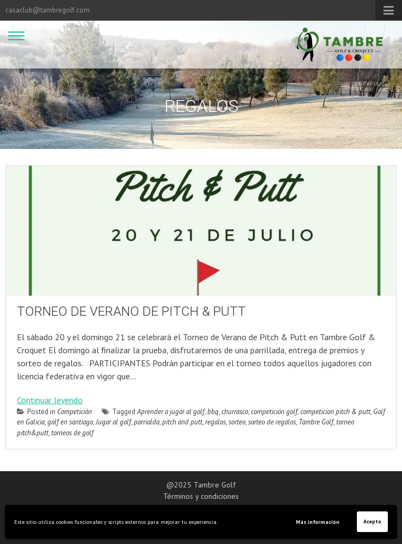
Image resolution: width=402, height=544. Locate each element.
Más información (317, 522)
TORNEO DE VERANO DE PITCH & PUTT (131, 311)
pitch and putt (182, 422)
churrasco (234, 411)
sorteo (236, 422)
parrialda (146, 422)
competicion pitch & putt (335, 411)
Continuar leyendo (50, 400)
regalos (215, 422)
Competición (74, 411)
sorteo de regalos (272, 422)
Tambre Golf (316, 422)
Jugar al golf (113, 422)
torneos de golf (72, 432)
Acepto (372, 521)
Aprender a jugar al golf (171, 411)
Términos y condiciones (201, 496)
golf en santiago (70, 422)
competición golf (274, 411)
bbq (213, 411)
